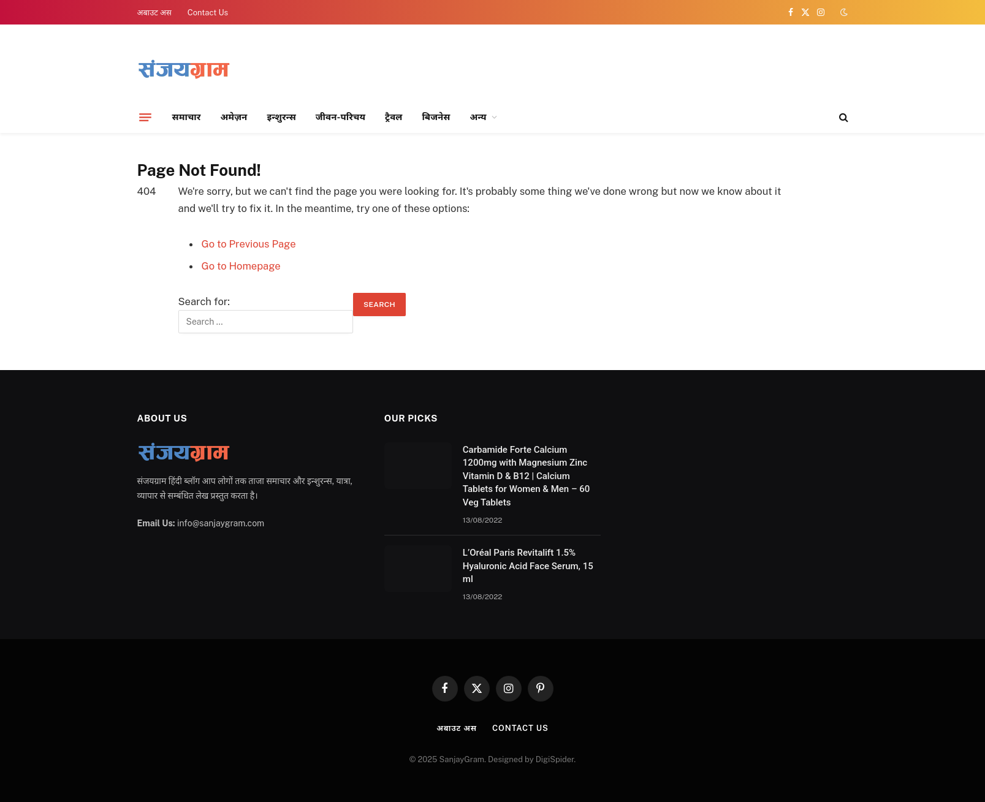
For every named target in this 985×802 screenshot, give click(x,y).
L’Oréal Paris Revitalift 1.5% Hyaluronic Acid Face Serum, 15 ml (528, 565)
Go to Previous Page (249, 244)
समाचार (186, 117)
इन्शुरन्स (281, 117)
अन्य (478, 117)
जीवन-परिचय (340, 117)
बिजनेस (436, 117)
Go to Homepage (241, 266)
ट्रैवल (393, 117)
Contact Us (208, 12)
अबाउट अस (154, 12)
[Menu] (145, 117)
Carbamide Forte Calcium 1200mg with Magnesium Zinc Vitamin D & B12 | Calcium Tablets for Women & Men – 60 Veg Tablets (526, 476)
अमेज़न (233, 117)
